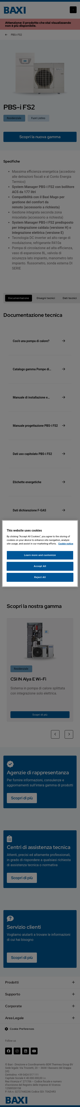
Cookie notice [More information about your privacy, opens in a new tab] (65, 543)
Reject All (40, 577)
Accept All (40, 566)
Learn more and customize (40, 555)
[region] (40, 553)
